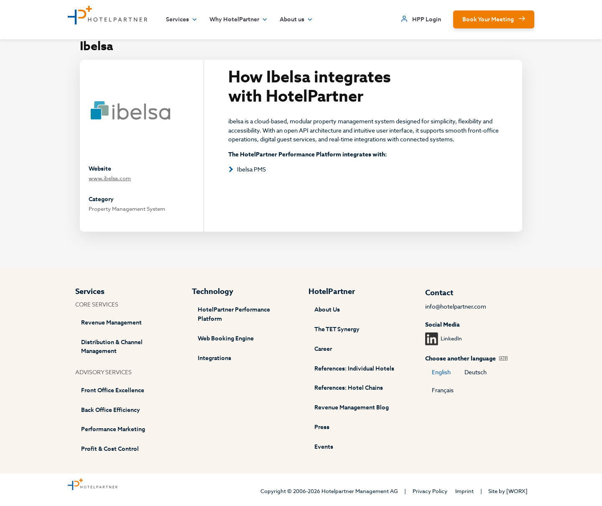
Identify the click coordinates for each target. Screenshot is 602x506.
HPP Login (426, 19)
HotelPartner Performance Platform (234, 314)
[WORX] (517, 491)
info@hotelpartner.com (455, 306)
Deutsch (475, 372)
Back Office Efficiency (110, 410)
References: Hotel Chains (348, 387)
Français (443, 390)
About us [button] (296, 19)
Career (323, 349)
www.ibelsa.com (110, 178)
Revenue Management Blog (351, 407)
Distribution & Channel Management (112, 347)
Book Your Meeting (488, 19)
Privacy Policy (430, 491)
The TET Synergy (337, 329)
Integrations (214, 358)
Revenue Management (111, 322)
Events (323, 446)
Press (321, 427)
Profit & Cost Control (110, 449)
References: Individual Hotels (354, 368)
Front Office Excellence (112, 390)
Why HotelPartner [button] (238, 19)
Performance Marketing (113, 429)
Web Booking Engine (226, 338)
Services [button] (181, 19)
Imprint (464, 491)
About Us (327, 309)
